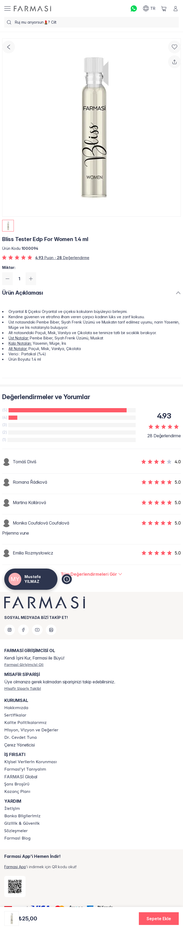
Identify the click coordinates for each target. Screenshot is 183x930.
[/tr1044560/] (32, 9)
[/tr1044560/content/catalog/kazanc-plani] (17, 791)
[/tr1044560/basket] (164, 8)
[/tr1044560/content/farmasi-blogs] (17, 838)
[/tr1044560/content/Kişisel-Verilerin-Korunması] (30, 762)
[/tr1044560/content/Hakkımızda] (16, 707)
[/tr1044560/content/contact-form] (12, 808)
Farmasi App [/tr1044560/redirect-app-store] (15, 866)
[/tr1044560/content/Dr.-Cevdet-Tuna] (20, 737)
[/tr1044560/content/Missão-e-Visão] (31, 730)
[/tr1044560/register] (24, 664)
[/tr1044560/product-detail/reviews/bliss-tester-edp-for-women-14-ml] (92, 574)
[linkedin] (51, 630)
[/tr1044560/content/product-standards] (15, 715)
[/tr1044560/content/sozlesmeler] (16, 830)
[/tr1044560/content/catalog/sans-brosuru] (16, 784)
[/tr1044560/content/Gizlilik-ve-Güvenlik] (22, 823)
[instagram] (9, 630)
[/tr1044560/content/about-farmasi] (25, 769)
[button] (159, 918)
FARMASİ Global (20, 776)
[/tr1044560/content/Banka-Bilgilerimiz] (22, 816)
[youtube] (37, 630)
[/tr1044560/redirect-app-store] (15, 886)
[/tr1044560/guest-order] (22, 688)
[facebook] (23, 630)
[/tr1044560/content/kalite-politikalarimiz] (25, 722)
